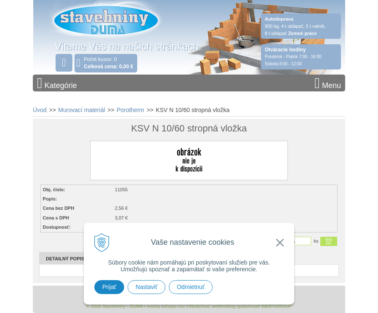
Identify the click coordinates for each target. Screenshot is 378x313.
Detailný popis (65, 258)
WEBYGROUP (276, 306)
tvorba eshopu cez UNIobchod (178, 306)
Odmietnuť (191, 287)
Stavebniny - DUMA (106, 30)
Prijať (109, 287)
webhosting (224, 306)
